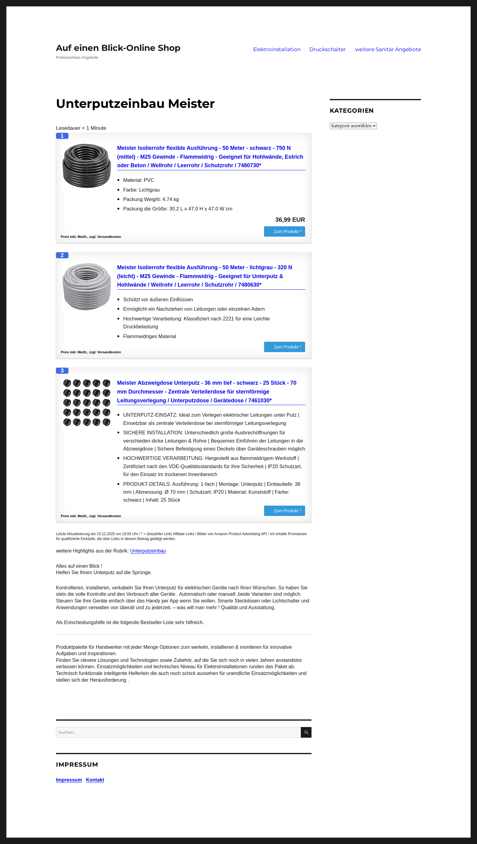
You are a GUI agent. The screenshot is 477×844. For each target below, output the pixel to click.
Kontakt (95, 779)
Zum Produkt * (287, 231)
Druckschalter (327, 49)
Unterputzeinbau (148, 550)
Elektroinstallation (277, 49)
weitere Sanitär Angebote (388, 49)
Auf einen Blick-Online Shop (118, 48)
